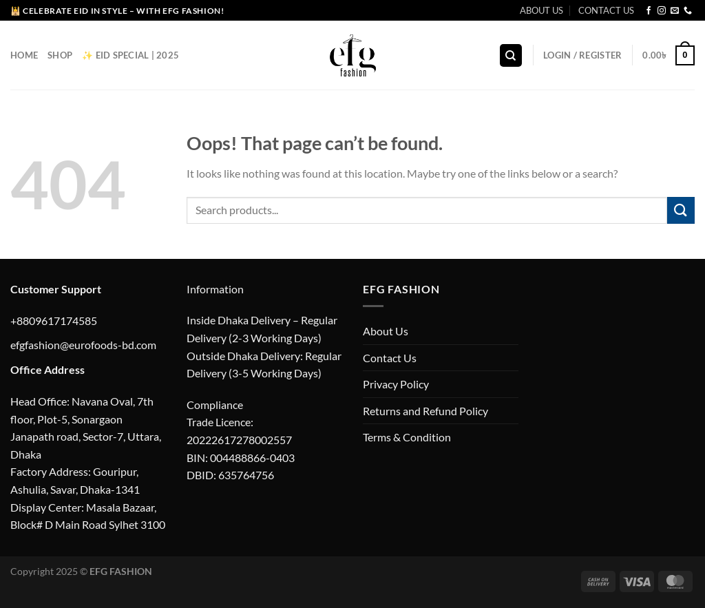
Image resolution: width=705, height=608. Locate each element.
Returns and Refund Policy (425, 410)
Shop (60, 55)
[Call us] (688, 11)
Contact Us (390, 357)
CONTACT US (606, 10)
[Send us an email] (675, 11)
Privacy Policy (396, 383)
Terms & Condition (407, 436)
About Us (385, 330)
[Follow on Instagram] (661, 11)
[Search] (511, 55)
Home (24, 55)
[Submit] (681, 210)
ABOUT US (541, 10)
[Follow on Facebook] (648, 11)
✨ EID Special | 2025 (130, 55)
